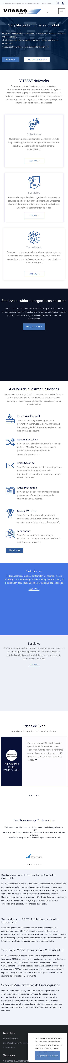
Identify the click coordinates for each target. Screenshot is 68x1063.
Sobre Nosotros (10, 914)
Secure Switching (11, 967)
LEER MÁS (34, 161)
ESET (5, 994)
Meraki (6, 1003)
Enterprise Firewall (12, 962)
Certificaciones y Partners (15, 918)
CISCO (6, 998)
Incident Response (12, 945)
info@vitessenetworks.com (20, 1016)
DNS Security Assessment (15, 949)
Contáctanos (9, 923)
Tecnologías (34, 247)
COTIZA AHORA (34, 327)
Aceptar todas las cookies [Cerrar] (47, 1056)
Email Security (10, 971)
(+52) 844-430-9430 (16, 1020)
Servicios (34, 192)
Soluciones (34, 134)
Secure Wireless (11, 976)
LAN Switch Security (13, 940)
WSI (15, 1060)
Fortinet (7, 989)
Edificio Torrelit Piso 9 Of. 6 (20, 1025)
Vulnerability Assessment (15, 936)
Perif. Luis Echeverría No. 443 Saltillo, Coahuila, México (29, 1029)
